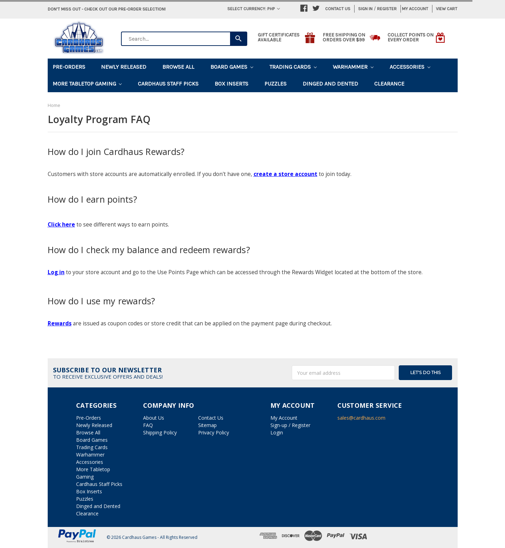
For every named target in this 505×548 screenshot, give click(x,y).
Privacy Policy (213, 432)
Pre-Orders (69, 66)
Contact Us (337, 8)
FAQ (148, 425)
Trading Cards (293, 66)
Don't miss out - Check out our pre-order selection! (107, 9)
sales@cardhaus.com (361, 417)
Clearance (389, 83)
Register (387, 8)
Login (276, 432)
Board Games (231, 66)
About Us (153, 417)
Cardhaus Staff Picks (168, 83)
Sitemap (207, 425)
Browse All (178, 66)
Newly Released (123, 66)
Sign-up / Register (290, 425)
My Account (415, 8)
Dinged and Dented (330, 83)
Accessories (410, 66)
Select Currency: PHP (253, 8)
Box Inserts (231, 83)
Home (54, 105)
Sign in (365, 8)
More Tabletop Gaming (87, 83)
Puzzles (275, 83)
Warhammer (353, 66)
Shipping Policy (160, 432)
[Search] (238, 39)
